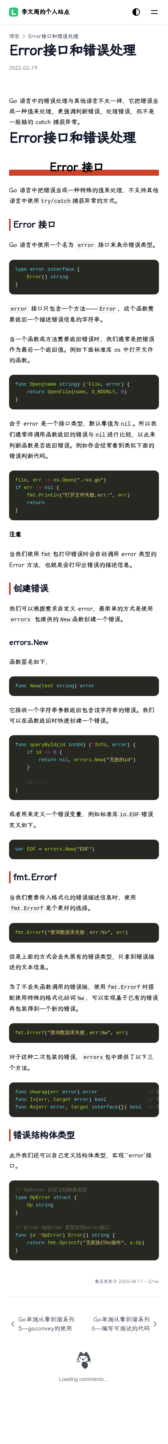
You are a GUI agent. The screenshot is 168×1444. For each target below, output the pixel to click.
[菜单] (154, 12)
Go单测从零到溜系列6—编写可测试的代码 (125, 1324)
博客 (14, 36)
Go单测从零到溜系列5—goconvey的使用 (42, 1324)
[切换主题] (136, 12)
